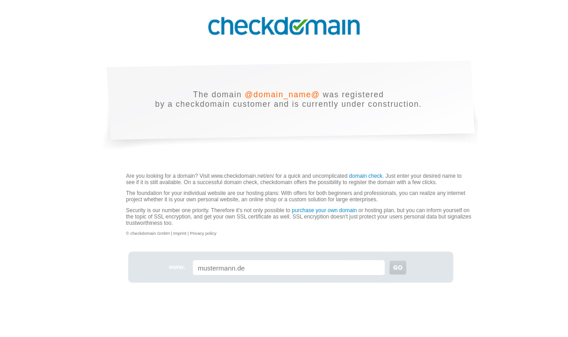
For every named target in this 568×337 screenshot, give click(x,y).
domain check (365, 176)
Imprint (180, 233)
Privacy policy (203, 233)
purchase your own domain (324, 210)
